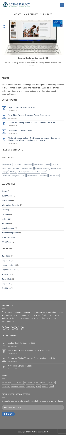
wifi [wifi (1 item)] (24, 175)
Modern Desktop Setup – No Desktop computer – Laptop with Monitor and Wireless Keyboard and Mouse (34, 139)
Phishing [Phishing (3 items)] (13, 172)
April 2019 (6, 274)
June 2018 (6, 279)
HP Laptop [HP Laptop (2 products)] (28, 382)
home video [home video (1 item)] (6, 168)
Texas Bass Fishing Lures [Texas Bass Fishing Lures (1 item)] (11, 175)
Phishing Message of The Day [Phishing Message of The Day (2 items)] (29, 172)
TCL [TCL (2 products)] (51, 386)
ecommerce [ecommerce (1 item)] (28, 164)
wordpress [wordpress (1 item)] (43, 175)
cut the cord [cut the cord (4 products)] (6, 382)
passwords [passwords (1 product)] (30, 386)
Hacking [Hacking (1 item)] (55, 164)
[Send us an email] (13, 328)
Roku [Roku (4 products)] (38, 386)
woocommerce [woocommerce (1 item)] (32, 175)
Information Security (10, 205)
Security (5, 214)
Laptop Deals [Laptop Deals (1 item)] (56, 168)
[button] (62, 5)
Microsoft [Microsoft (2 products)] (51, 382)
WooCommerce (8, 237)
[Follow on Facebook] (4, 328)
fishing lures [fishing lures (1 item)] (38, 164)
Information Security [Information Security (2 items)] (42, 168)
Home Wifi (6, 200)
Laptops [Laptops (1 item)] (5, 172)
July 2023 (6, 256)
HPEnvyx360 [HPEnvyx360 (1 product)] (17, 382)
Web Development (10, 233)
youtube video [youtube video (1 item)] (54, 175)
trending (5, 223)
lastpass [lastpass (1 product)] (43, 382)
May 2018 (6, 284)
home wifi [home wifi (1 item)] (16, 168)
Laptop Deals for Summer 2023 (33, 58)
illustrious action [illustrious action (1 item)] (27, 168)
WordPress (6, 242)
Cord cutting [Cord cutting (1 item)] (17, 164)
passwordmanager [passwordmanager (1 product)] (17, 386)
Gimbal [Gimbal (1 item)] (47, 164)
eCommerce (7, 196)
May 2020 (6, 261)
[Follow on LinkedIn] (22, 328)
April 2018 (6, 288)
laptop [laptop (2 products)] (36, 382)
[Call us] (17, 328)
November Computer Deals (20, 130)
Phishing (5, 210)
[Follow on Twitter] (8, 328)
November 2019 (9, 265)
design (4, 191)
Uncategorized (8, 228)
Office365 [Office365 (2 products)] (5, 386)
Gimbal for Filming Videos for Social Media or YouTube (31, 123)
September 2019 (9, 270)
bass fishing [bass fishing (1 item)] (6, 164)
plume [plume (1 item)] (44, 172)
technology (6, 219)
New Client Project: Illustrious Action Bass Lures (29, 115)
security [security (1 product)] (45, 386)
